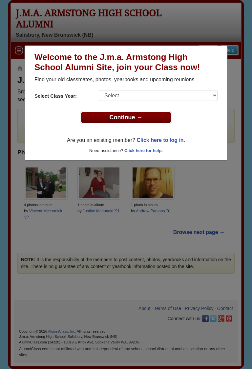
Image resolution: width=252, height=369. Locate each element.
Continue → (126, 117)
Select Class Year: (55, 96)
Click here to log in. (160, 140)
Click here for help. (143, 150)
